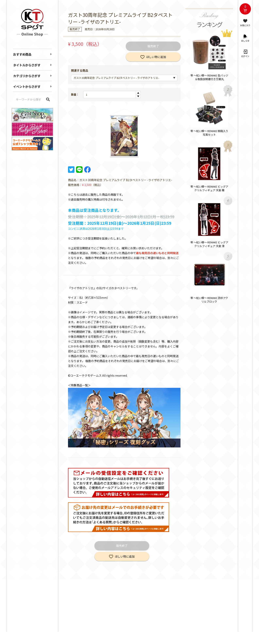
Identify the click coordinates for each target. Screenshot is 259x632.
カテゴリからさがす (26, 76)
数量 (73, 94)
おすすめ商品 (22, 54)
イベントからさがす (26, 86)
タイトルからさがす (26, 65)
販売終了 (153, 46)
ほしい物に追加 (156, 57)
